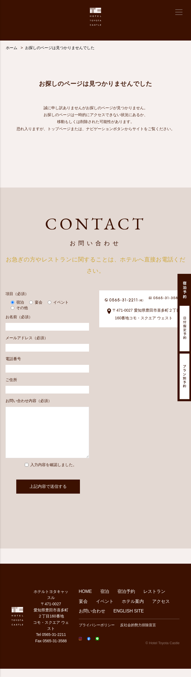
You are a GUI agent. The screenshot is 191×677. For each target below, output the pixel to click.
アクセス (161, 609)
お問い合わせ (92, 619)
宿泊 (104, 599)
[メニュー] (178, 12)
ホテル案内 (133, 609)
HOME (85, 599)
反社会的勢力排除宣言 (138, 633)
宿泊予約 (126, 599)
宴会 (83, 609)
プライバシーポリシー (97, 633)
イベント (105, 609)
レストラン (154, 599)
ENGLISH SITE (129, 619)
